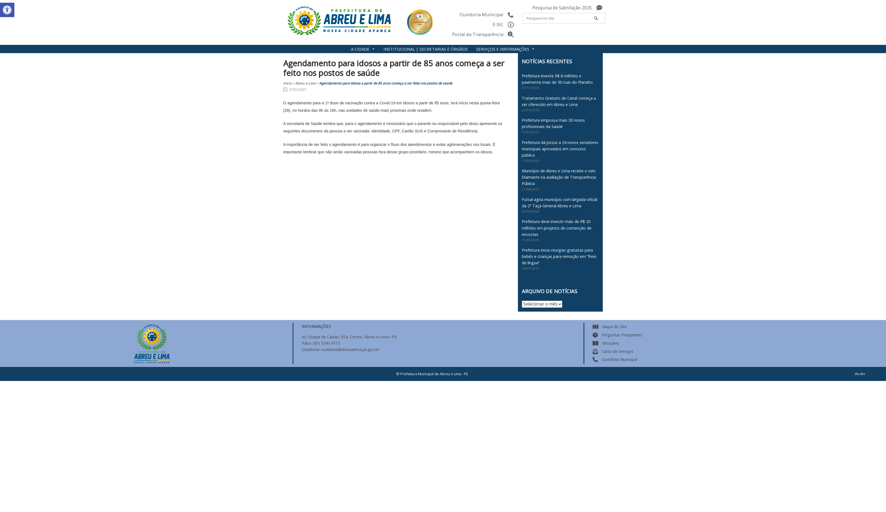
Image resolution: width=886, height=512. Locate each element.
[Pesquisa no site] (596, 18)
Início (287, 83)
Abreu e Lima (305, 83)
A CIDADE (363, 49)
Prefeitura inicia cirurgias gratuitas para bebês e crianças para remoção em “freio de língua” (559, 256)
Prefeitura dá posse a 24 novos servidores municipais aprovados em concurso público (560, 149)
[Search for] (564, 18)
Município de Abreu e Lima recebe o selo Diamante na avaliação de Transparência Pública (559, 177)
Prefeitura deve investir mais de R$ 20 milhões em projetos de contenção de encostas (556, 228)
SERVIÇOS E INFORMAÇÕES (505, 49)
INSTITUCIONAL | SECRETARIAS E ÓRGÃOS (425, 49)
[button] (7, 10)
